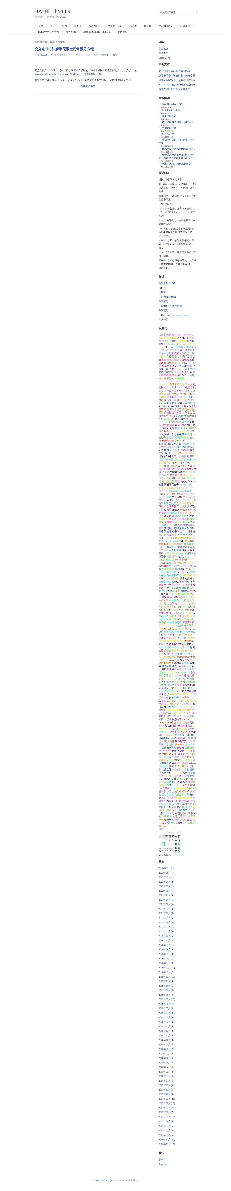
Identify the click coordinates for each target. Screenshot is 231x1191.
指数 (192, 584)
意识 (166, 694)
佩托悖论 (177, 804)
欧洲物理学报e (179, 559)
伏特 (171, 688)
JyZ (160, 228)
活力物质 (163, 566)
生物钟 (192, 763)
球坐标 (162, 672)
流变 (161, 732)
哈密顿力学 (168, 434)
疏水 (171, 744)
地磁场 (188, 581)
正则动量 (176, 663)
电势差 (185, 444)
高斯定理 (187, 356)
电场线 (186, 685)
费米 (192, 801)
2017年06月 (165, 1112)
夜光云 (183, 669)
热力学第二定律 (175, 700)
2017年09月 (165, 1099)
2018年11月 (165, 1035)
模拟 (168, 559)
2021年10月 (165, 900)
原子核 (162, 826)
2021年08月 (165, 904)
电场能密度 (173, 710)
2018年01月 (165, 1080)
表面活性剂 (165, 613)
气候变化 (169, 776)
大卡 (169, 525)
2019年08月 (165, 995)
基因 (173, 453)
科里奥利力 (170, 635)
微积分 (180, 807)
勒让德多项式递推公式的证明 (177, 122)
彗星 (189, 819)
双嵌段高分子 (171, 484)
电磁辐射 (187, 616)
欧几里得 (171, 506)
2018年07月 (165, 1053)
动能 (166, 631)
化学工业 (174, 732)
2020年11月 (165, 940)
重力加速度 (175, 550)
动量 (182, 732)
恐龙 (164, 472)
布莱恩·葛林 (168, 741)
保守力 (167, 462)
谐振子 (170, 801)
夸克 (169, 390)
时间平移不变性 (175, 641)
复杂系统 (166, 763)
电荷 (171, 682)
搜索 (194, 12)
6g (175, 801)
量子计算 (179, 766)
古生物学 (172, 472)
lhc (194, 578)
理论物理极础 (166, 26)
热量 (164, 525)
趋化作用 (184, 538)
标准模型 (179, 378)
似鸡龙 (165, 475)
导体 (169, 387)
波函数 (190, 516)
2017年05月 (165, 1117)
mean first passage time (170, 487)
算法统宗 (171, 703)
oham (193, 453)
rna (160, 788)
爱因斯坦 (163, 337)
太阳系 (165, 822)
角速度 (172, 600)
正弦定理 (189, 776)
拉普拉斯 (177, 597)
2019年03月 (165, 1017)
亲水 (166, 744)
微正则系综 (173, 556)
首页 (40, 26)
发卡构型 (189, 544)
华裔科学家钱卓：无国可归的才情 (177, 80)
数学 (189, 372)
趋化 (181, 541)
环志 (166, 578)
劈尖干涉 (191, 788)
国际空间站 (165, 581)
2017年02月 (165, 1130)
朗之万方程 (181, 757)
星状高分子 (180, 375)
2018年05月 (165, 1062)
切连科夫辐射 (166, 459)
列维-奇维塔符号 (167, 647)
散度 (171, 369)
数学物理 (174, 644)
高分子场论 (189, 475)
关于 (52, 26)
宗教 (187, 750)
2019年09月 (165, 990)
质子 (192, 707)
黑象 (166, 466)
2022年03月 (165, 886)
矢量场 (188, 434)
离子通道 (179, 735)
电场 (161, 344)
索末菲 (186, 453)
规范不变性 (165, 663)
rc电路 (165, 757)
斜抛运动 (187, 390)
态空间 (172, 594)
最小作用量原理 (178, 431)
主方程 (162, 700)
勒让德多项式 (187, 350)
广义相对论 (165, 453)
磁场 (171, 660)
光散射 (190, 669)
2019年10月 (165, 985)
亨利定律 (189, 610)
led (172, 500)
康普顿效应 (183, 801)
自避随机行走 (174, 575)
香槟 (176, 610)
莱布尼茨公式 (182, 741)
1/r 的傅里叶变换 (171, 110)
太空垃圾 (171, 619)
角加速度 (182, 600)
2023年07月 (165, 868)
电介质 (187, 406)
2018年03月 (165, 1071)
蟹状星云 (174, 503)
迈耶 (185, 822)
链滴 (166, 409)
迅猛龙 (181, 472)
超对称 (186, 707)
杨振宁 (175, 397)
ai (191, 810)
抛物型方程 (184, 810)
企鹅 (161, 578)
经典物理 (191, 415)
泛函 (179, 635)
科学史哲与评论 (114, 26)
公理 (182, 500)
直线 (177, 591)
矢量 (161, 334)
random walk (183, 572)
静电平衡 (176, 444)
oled (169, 500)
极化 (193, 406)
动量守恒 (182, 638)
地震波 (189, 738)
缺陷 (181, 556)
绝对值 (183, 588)
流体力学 (184, 422)
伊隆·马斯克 (177, 750)
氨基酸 (166, 788)
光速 (187, 782)
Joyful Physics (52, 10)
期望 (184, 531)
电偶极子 (179, 369)
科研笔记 (185, 26)
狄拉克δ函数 (189, 506)
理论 (184, 606)
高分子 (183, 397)
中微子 (183, 772)
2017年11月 (165, 1090)
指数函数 (172, 669)
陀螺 (161, 776)
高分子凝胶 (183, 400)
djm (174, 462)
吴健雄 (180, 747)
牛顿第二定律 (172, 350)
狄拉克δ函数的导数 (172, 104)
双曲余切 (172, 512)
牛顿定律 (171, 807)
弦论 (184, 353)
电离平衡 (171, 447)
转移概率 (174, 697)
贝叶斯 (162, 506)
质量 (171, 425)
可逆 (164, 597)
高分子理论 (165, 478)
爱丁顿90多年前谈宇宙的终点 (174, 71)
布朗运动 (180, 813)
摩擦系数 (184, 528)
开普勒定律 (168, 440)
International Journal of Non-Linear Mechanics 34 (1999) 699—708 (68, 74)
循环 (169, 597)
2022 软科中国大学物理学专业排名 (177, 84)
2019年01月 (165, 1026)
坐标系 (192, 597)
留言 (64, 26)
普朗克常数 (188, 622)
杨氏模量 (180, 788)
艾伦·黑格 (177, 497)
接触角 (178, 744)
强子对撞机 (186, 578)
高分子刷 (181, 344)
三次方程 (174, 675)
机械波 (183, 791)
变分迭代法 (190, 459)
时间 (173, 716)
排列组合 (187, 412)
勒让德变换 (171, 725)
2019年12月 (165, 976)
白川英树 (166, 497)
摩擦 (192, 619)
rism (194, 613)
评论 (115, 54)
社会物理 (169, 735)
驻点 (174, 666)
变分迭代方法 (169, 747)
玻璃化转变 (180, 563)
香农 (169, 816)
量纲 (161, 804)
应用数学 (163, 644)
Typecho (163, 1164)
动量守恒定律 (179, 366)
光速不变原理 (186, 503)
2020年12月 (165, 936)
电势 (187, 369)
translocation (185, 484)
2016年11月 (165, 1144)
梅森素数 (189, 722)
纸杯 (161, 179)
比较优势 (182, 403)
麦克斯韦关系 (185, 725)
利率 (185, 597)
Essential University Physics (97, 31)
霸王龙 (178, 475)
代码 (187, 462)
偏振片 (167, 509)
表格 (183, 469)
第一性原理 (165, 750)
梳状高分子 (189, 688)
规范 (192, 660)
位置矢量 (163, 600)
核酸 (192, 785)
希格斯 (175, 772)
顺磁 (177, 569)
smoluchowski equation (180, 491)
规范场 (185, 663)
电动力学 (176, 456)
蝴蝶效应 (179, 760)
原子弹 (167, 804)
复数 (177, 406)
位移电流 (177, 525)
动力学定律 (183, 594)
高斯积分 (177, 390)
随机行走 (182, 341)
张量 (187, 813)
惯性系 (162, 791)
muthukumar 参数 (186, 657)
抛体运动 (179, 459)
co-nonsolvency (182, 672)
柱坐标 (170, 672)
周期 (171, 569)
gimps (161, 725)
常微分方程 (165, 353)
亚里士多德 (183, 619)
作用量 (165, 431)
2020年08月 (165, 949)
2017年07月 (165, 1108)
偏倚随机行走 (171, 359)
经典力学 (163, 594)
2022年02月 (165, 891)
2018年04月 (165, 1067)
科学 (192, 400)
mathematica (165, 444)
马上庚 (165, 481)
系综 (187, 807)
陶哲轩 (162, 356)
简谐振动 (187, 547)
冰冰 (161, 196)
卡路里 (186, 522)
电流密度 (169, 782)
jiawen (162, 220)
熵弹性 (185, 550)
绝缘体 (178, 685)
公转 (166, 732)
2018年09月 (165, 1044)
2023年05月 (165, 872)
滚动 (174, 810)
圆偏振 (175, 509)
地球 (179, 547)
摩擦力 (172, 337)
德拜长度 (163, 660)
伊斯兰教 (166, 754)
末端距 (170, 406)
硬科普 (147, 26)
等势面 (162, 447)
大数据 (188, 760)
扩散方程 (183, 603)
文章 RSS (163, 48)
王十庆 (190, 729)
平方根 (165, 591)
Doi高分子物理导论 (48, 31)
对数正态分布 (178, 713)
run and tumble (171, 541)
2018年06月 (165, 1058)
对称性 (190, 341)
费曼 (174, 403)
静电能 (181, 387)
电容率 (185, 519)
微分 (190, 419)
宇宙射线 (185, 450)
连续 (161, 603)
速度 (177, 419)
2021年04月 (165, 922)
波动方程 (163, 519)
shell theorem (181, 553)
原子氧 (178, 616)
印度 (182, 440)
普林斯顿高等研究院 (182, 779)
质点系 (178, 428)
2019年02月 (165, 1022)
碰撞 (184, 456)
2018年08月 (165, 1049)
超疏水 (177, 372)
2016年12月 (165, 1139)
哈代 (184, 384)
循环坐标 (174, 631)
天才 (179, 506)
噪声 (171, 757)
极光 (181, 581)
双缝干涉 (180, 425)
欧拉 (161, 509)
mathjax (180, 462)
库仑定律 (169, 363)
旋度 (190, 384)
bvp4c (167, 344)
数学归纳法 (178, 650)
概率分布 (171, 572)
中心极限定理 (179, 769)
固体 (190, 553)
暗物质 (191, 772)
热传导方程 (170, 606)
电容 (171, 375)
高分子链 (182, 512)
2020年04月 (165, 958)
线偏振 (183, 509)
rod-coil (162, 547)
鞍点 (187, 628)
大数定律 (166, 769)
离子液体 (176, 353)
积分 (184, 363)
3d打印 (165, 797)
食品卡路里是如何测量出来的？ (179, 149)
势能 (189, 366)
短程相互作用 (189, 575)
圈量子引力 (183, 716)
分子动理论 (180, 819)
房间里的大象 (184, 466)
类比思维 (189, 747)
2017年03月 (165, 1126)
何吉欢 (77, 70)
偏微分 (165, 428)
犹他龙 (189, 472)
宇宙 (192, 444)
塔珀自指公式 (171, 678)
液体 (188, 613)
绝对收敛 (185, 481)
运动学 (190, 600)
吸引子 (170, 760)
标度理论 (184, 359)
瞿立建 (43, 54)
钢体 (169, 785)
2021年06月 (165, 913)
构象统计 (172, 547)
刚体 (169, 397)
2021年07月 (165, 909)
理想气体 (169, 819)
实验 (190, 606)
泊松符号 (182, 647)
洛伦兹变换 (173, 791)
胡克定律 (169, 516)
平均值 (178, 531)
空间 (176, 440)
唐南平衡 (169, 653)
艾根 (172, 788)
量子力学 (177, 356)
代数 (187, 584)
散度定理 (184, 678)
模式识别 (174, 578)
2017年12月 (165, 1085)
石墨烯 (178, 822)
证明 (161, 403)
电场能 (162, 710)
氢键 (164, 669)
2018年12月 (165, 1031)
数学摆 (165, 569)
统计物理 (177, 412)
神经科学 (174, 694)
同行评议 (179, 584)
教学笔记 (71, 31)
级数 (177, 481)
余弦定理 (179, 776)
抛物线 (184, 591)
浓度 (166, 538)
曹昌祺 (186, 816)
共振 (174, 763)
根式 (171, 591)
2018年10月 (165, 1040)
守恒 (161, 419)
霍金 (192, 450)
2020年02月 (165, 967)
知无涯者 (166, 366)
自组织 (184, 763)
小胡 (161, 204)
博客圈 (78, 26)
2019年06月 (165, 1004)
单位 (164, 622)
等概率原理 (190, 700)
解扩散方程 (168, 134)
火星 (171, 797)
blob (161, 691)
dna (181, 566)
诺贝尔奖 (181, 691)
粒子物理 (187, 703)
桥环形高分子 (166, 544)
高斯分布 (181, 415)
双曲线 (192, 591)
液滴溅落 (189, 666)
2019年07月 (165, 999)
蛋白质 (186, 785)
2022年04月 (165, 881)
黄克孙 (167, 412)
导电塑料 (171, 494)
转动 (176, 782)
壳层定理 (169, 553)
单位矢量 (187, 804)
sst (163, 347)
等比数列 (188, 566)
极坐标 (184, 419)
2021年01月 (165, 931)
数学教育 (179, 544)
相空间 (162, 378)
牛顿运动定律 (174, 622)
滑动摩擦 (169, 531)
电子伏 (178, 688)
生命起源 (177, 785)
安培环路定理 (171, 528)
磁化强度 (185, 569)
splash (180, 666)
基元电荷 (185, 682)
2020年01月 (165, 972)
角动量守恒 (175, 384)
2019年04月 (165, 1013)
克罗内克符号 (186, 644)
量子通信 (174, 450)
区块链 (170, 766)
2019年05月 (165, 1008)
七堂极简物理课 (184, 625)
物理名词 (182, 478)
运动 (166, 603)
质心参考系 (168, 794)
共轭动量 (171, 638)
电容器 (189, 387)
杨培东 (175, 729)
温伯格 (172, 341)
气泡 (181, 610)
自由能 (190, 375)
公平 (189, 713)
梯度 (167, 347)
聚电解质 (184, 437)
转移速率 (184, 697)
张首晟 (162, 766)
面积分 (165, 688)
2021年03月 (165, 927)
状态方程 (177, 719)
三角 (171, 419)
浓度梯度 (174, 538)
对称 (189, 647)
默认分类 (122, 31)
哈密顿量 (179, 434)
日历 (161, 829)
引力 (174, 387)
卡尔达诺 (184, 675)
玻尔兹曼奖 (168, 563)
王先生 (162, 260)
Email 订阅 (164, 58)
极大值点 (169, 628)
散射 (193, 672)
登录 (161, 1159)
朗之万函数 (180, 516)
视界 (182, 782)
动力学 (165, 425)
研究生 (178, 707)
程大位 (162, 703)
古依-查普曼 (178, 754)
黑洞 (187, 732)
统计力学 (174, 566)
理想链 (170, 378)
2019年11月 (165, 981)
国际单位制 (165, 456)
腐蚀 (171, 616)
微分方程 (187, 393)
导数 (169, 356)
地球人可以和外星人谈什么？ (174, 89)
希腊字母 (163, 675)
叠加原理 (169, 685)
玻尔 (166, 450)
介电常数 (185, 694)
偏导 (179, 703)
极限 (171, 603)
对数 (161, 588)
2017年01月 (165, 1135)
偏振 (164, 406)
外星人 (167, 813)
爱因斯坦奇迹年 (167, 625)
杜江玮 (162, 240)
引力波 (178, 363)
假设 (179, 606)
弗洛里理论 (175, 409)
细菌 (161, 409)
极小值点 (179, 628)
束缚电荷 (169, 522)
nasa (187, 766)
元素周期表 (165, 779)
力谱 (164, 512)
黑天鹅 (173, 466)
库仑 (176, 682)
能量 (185, 428)
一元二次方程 (171, 588)
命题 (177, 500)
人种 (172, 738)
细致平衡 (182, 447)
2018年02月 (165, 1076)
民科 (161, 813)
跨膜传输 (171, 400)
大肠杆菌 (190, 541)
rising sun (163, 208)
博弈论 (189, 500)
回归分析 (166, 772)
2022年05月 (165, 877)
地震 (179, 453)
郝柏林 (183, 729)
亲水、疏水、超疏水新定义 (176, 163)
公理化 (167, 650)
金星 (164, 816)
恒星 (171, 822)
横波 (189, 791)
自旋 (190, 397)
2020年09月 (165, 945)
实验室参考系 (181, 794)
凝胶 (161, 462)
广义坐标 (187, 635)
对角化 (180, 722)
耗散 (169, 534)
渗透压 (190, 353)
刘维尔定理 (173, 437)
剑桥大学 (166, 666)
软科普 (133, 26)
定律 (171, 481)
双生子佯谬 (170, 691)
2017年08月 (165, 1103)
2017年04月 (165, 1121)
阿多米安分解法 (185, 334)
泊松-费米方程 (174, 393)
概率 (190, 531)
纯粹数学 (189, 641)
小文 (161, 252)
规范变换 (185, 660)
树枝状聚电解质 (183, 797)
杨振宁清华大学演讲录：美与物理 (177, 75)
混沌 (166, 419)
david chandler (178, 613)
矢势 (176, 660)
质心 (174, 534)
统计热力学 (185, 710)
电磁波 (190, 456)
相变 (184, 372)
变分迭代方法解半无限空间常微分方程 (64, 49)
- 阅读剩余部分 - (88, 86)
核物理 (192, 822)
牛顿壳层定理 (169, 128)
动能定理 (177, 816)
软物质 (190, 563)
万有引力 (182, 337)
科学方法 (174, 422)
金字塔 (167, 719)
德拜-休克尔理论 (183, 653)
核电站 (175, 581)
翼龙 (171, 475)
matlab (165, 341)
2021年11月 (165, 895)
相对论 (167, 403)
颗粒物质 (180, 738)
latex (173, 344)
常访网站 (93, 26)
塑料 (173, 478)
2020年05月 (165, 954)
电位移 (178, 522)
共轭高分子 (183, 494)
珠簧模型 (163, 616)
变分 (171, 428)
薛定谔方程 (175, 519)
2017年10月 (165, 1094)
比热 (192, 697)
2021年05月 (165, 918)
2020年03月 (165, 963)
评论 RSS (163, 53)
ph (160, 669)
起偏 (190, 509)
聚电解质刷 (170, 334)
